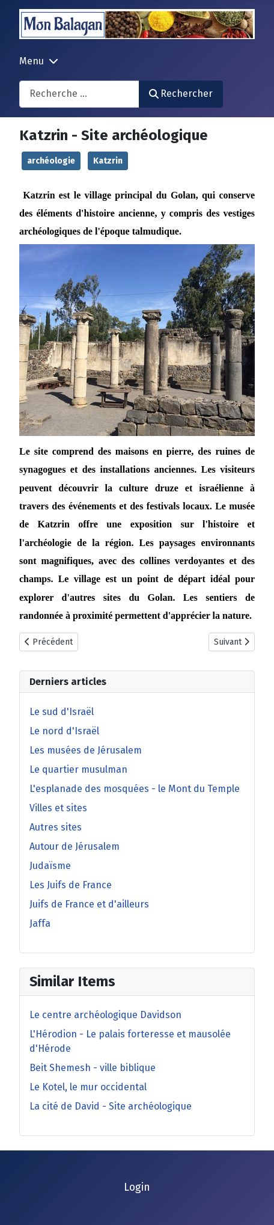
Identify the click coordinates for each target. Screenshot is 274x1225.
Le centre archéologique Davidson (105, 1015)
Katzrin (108, 161)
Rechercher (181, 93)
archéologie (51, 161)
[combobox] (79, 94)
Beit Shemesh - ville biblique (92, 1067)
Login (137, 1187)
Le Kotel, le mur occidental (88, 1087)
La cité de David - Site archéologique (110, 1106)
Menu (31, 61)
